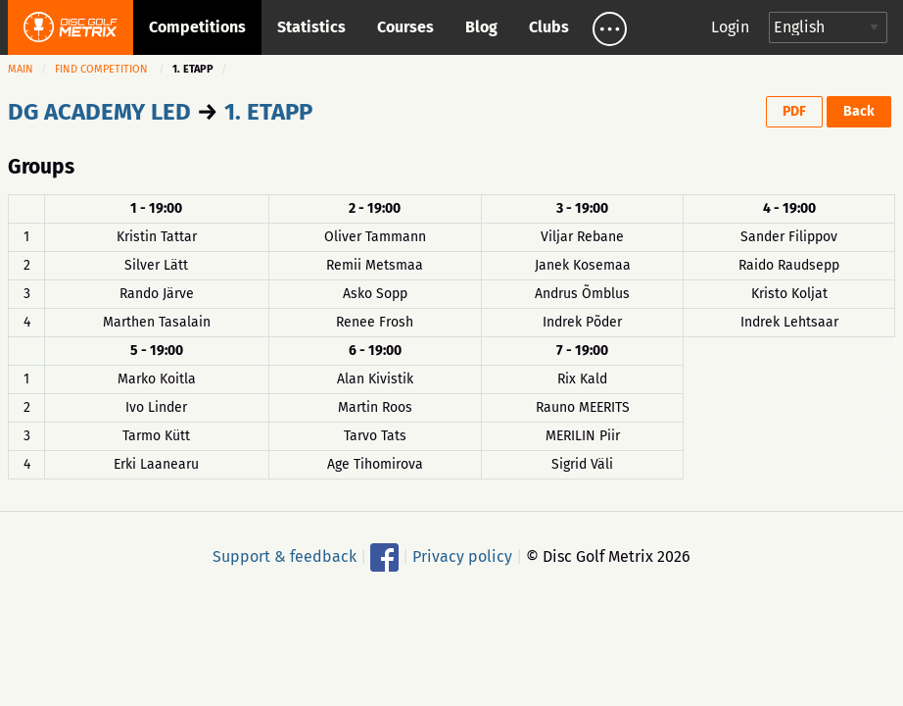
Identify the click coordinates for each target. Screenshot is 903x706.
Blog (481, 27)
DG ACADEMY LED (99, 112)
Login (730, 27)
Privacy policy (462, 555)
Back (859, 111)
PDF (794, 111)
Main (20, 69)
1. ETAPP (268, 112)
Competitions (197, 27)
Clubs (549, 27)
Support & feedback (284, 555)
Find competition (101, 69)
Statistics (311, 27)
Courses (405, 27)
